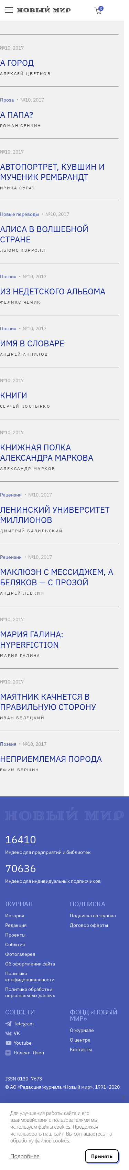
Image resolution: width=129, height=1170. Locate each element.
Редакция (15, 925)
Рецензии (11, 495)
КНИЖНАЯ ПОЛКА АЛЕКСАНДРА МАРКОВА (46, 452)
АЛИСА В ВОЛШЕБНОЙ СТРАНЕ (44, 234)
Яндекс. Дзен (29, 1052)
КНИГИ (13, 395)
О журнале (82, 1030)
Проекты (15, 935)
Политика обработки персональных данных (30, 992)
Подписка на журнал (93, 915)
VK (17, 1033)
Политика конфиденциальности (29, 976)
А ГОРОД (17, 62)
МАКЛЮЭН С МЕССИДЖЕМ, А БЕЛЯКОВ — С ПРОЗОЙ (56, 577)
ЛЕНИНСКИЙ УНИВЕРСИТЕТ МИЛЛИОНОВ (55, 514)
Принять (101, 1156)
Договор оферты (89, 925)
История (14, 915)
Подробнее (25, 1156)
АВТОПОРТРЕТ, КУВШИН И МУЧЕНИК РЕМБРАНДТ (52, 171)
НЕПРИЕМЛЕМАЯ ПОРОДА (51, 758)
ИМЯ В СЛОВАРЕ (32, 343)
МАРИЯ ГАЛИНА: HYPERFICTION (31, 639)
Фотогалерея (20, 954)
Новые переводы (19, 214)
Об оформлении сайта (30, 964)
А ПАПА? (16, 114)
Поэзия (8, 276)
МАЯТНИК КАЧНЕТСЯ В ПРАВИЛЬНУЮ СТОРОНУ (48, 701)
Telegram (24, 1024)
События (15, 944)
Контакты (81, 1049)
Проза (7, 100)
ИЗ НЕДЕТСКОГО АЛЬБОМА (52, 291)
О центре (80, 1040)
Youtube (23, 1043)
